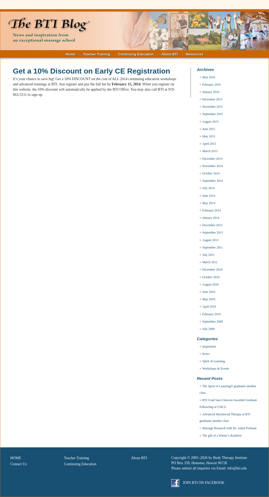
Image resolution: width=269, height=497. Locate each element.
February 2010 (211, 314)
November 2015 (212, 106)
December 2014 (212, 159)
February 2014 (211, 210)
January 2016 (210, 92)
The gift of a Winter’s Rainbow (222, 435)
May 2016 (208, 77)
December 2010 (212, 269)
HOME (15, 458)
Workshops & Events (215, 368)
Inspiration (209, 346)
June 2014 (208, 196)
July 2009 (208, 329)
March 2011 (210, 262)
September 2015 (212, 114)
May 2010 (208, 299)
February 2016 (211, 84)
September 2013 (212, 232)
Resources (194, 54)
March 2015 (210, 151)
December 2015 (212, 99)
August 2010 (210, 284)
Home (70, 54)
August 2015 (210, 121)
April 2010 (209, 306)
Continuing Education (136, 54)
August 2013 (210, 240)
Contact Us (18, 464)
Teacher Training (96, 54)
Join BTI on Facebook (198, 483)
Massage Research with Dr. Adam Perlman (229, 428)
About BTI (170, 54)
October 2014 (211, 173)
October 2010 (211, 277)
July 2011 (208, 255)
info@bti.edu (237, 468)
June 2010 (208, 292)
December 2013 (212, 225)
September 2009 (212, 321)
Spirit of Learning (213, 361)
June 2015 (208, 129)
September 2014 (212, 181)
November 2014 (212, 166)
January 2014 (210, 218)
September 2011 (212, 247)
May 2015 (208, 136)
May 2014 (208, 203)
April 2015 (209, 144)
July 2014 (208, 188)
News (206, 354)
